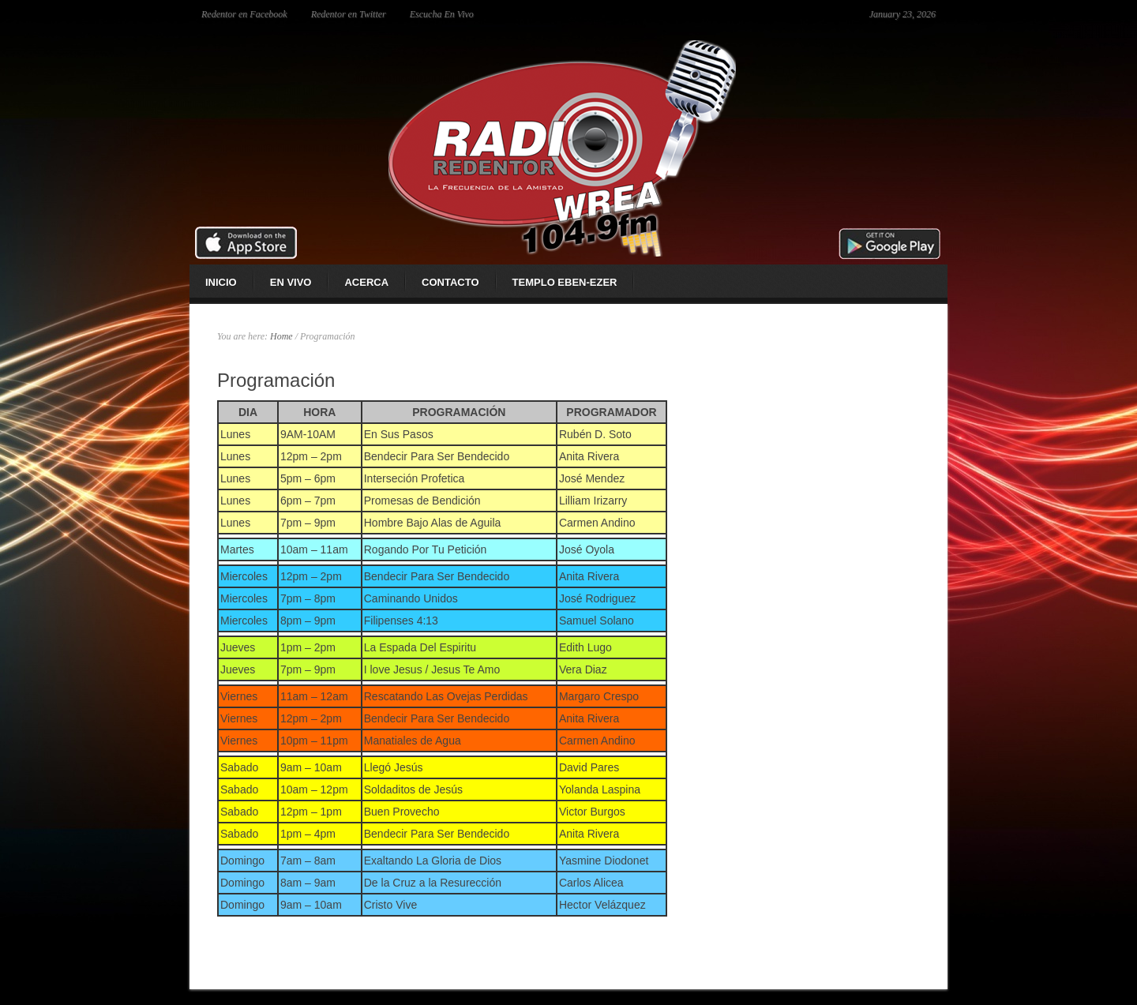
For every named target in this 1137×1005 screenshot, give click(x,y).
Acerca (366, 282)
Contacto (450, 282)
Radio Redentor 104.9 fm (569, 146)
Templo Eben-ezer (564, 282)
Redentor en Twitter (348, 14)
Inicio (221, 282)
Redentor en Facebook (244, 14)
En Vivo (291, 282)
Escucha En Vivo (442, 14)
